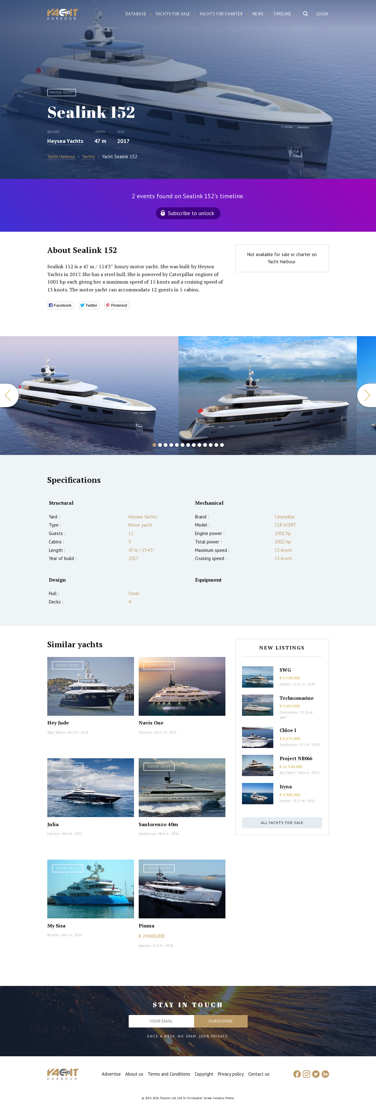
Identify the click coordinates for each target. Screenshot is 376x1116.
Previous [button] (9, 395)
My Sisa (56, 925)
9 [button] (199, 445)
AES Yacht (287, 772)
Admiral (144, 945)
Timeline (282, 14)
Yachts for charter (221, 14)
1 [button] (154, 445)
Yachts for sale (173, 14)
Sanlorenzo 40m (158, 824)
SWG (285, 670)
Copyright (204, 1074)
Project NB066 (296, 758)
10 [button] (205, 445)
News (258, 14)
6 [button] (182, 445)
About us (134, 1074)
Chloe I (288, 730)
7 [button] (188, 445)
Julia (53, 824)
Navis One (151, 722)
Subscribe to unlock (191, 213)
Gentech (145, 732)
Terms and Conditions (169, 1074)
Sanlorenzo (147, 833)
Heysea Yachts (65, 140)
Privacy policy (231, 1074)
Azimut (285, 684)
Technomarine (297, 698)
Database (136, 14)
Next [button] (366, 395)
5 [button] (177, 445)
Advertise (111, 1074)
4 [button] (171, 445)
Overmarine (289, 712)
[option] (267, 395)
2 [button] (160, 445)
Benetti (53, 935)
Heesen (53, 833)
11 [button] (211, 445)
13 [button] (222, 445)
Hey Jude (58, 722)
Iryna (286, 786)
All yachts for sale (282, 822)
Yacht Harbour (63, 15)
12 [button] (216, 445)
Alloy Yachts (56, 732)
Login (322, 14)
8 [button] (194, 445)
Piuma (146, 925)
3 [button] (165, 445)
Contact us (259, 1074)
